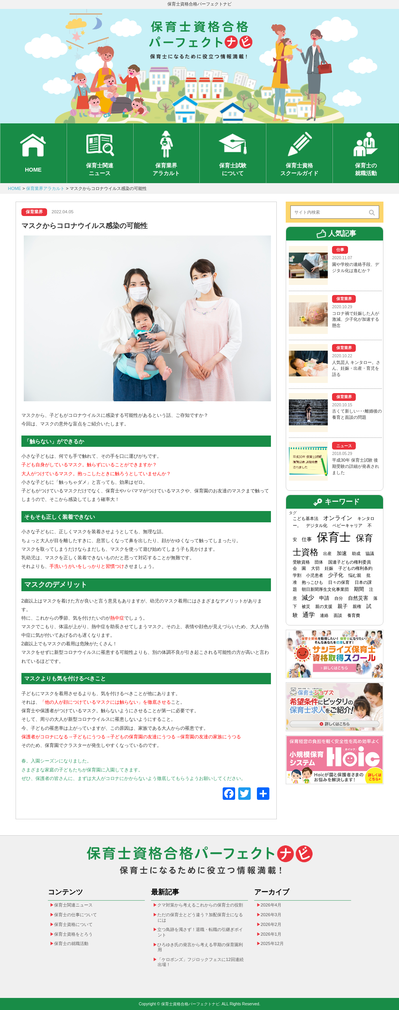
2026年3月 (271, 914)
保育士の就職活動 (366, 169)
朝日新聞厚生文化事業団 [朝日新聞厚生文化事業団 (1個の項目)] (325, 589)
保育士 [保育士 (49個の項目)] (334, 536)
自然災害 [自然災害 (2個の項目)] (358, 598)
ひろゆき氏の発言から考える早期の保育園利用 (200, 947)
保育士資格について (73, 924)
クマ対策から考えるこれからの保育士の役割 (200, 905)
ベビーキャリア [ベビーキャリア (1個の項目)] (347, 525)
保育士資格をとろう (73, 933)
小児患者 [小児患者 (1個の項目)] (314, 575)
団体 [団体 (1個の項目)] (319, 562)
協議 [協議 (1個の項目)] (370, 553)
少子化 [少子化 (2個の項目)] (335, 575)
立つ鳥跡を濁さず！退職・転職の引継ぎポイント (200, 932)
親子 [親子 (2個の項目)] (342, 606)
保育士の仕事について (75, 914)
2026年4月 (271, 905)
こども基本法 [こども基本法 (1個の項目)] (305, 518)
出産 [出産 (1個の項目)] (327, 553)
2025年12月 (272, 943)
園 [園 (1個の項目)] (304, 568)
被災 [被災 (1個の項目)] (306, 606)
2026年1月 (271, 933)
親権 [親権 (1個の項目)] (357, 606)
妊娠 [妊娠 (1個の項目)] (329, 568)
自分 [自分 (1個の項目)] (338, 598)
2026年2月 (271, 924)
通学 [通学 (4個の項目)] (308, 614)
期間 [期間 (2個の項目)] (359, 589)
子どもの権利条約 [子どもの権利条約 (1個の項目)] (355, 568)
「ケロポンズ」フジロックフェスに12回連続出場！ (200, 962)
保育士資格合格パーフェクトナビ (199, 4)
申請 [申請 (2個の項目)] (324, 598)
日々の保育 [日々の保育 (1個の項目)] (339, 582)
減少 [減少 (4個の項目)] (308, 597)
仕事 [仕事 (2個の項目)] (307, 539)
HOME (33, 170)
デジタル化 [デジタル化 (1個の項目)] (316, 525)
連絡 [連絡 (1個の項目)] (324, 615)
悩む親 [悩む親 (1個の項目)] (354, 575)
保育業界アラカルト (166, 169)
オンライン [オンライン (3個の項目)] (337, 518)
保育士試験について (232, 169)
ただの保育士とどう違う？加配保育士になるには (200, 917)
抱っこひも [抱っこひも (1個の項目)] (312, 582)
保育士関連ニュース (99, 169)
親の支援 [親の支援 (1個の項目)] (323, 606)
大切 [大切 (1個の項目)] (315, 568)
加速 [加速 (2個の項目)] (342, 553)
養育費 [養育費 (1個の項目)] (353, 615)
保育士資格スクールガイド (299, 169)
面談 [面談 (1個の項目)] (338, 615)
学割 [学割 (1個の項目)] (297, 575)
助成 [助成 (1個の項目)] (356, 553)
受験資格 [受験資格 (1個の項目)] (301, 562)
